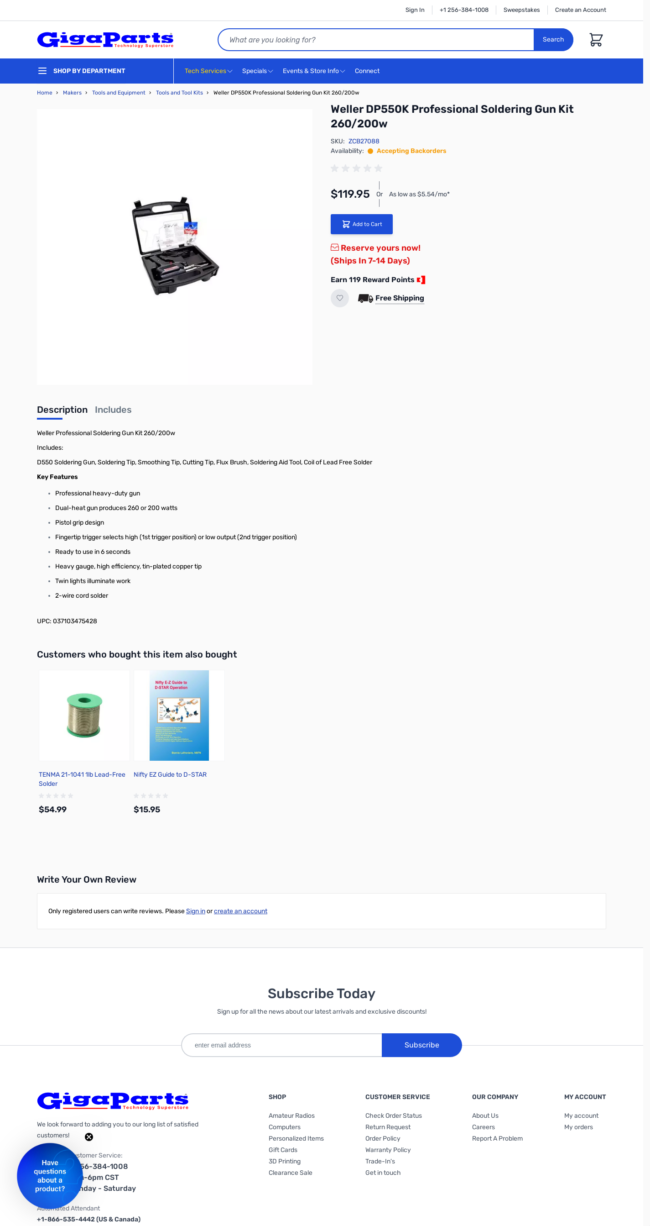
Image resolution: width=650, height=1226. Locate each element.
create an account (240, 911)
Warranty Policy (388, 1150)
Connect (368, 71)
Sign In (415, 9)
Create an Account (580, 9)
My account (581, 1116)
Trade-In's (380, 1161)
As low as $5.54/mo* (419, 194)
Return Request (388, 1127)
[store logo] (105, 40)
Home (44, 92)
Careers (483, 1127)
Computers (285, 1127)
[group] (358, 168)
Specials (254, 71)
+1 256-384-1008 (464, 9)
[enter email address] (281, 1045)
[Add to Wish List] (340, 298)
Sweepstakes (522, 9)
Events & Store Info (311, 71)
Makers (72, 92)
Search (553, 39)
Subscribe (422, 1045)
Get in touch (383, 1173)
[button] (50, 1176)
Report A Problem (497, 1138)
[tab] (62, 412)
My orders (578, 1127)
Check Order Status (393, 1116)
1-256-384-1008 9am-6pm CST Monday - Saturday (102, 1177)
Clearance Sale (290, 1173)
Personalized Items (296, 1138)
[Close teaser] (89, 1137)
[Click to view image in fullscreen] (174, 247)
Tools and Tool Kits (179, 92)
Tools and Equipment (119, 92)
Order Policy (382, 1138)
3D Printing (285, 1161)
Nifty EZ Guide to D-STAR (170, 775)
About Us (485, 1116)
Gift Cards (283, 1150)
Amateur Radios (292, 1116)
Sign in (195, 911)
